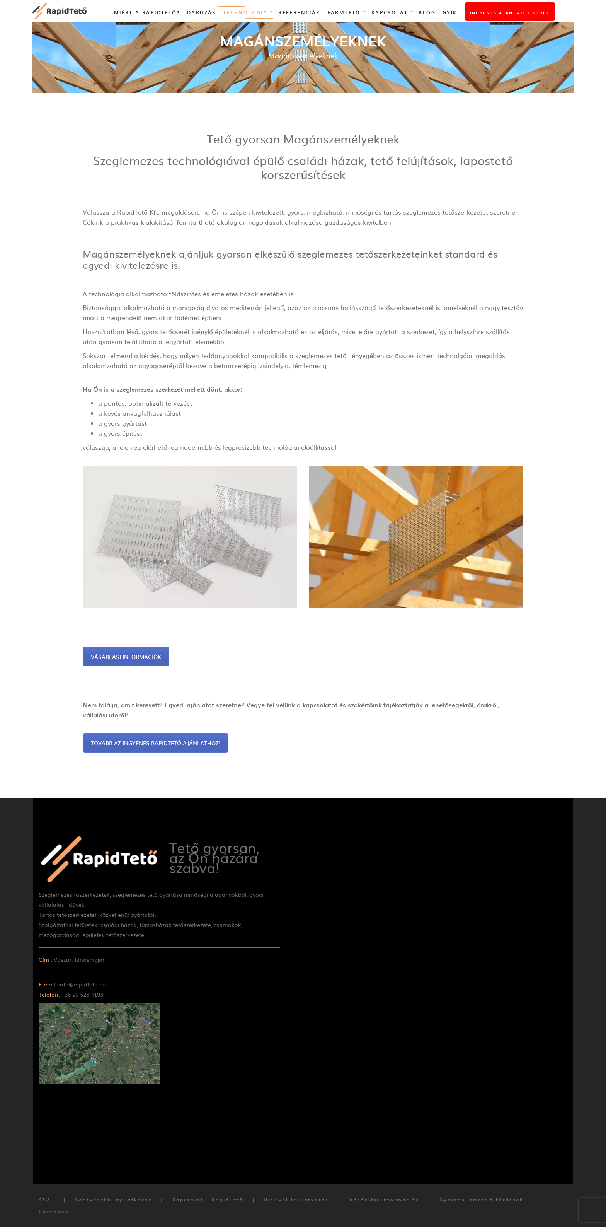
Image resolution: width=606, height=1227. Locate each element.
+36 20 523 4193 (82, 994)
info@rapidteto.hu (82, 984)
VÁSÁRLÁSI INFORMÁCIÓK (126, 656)
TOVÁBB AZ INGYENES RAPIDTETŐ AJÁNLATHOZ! (155, 743)
